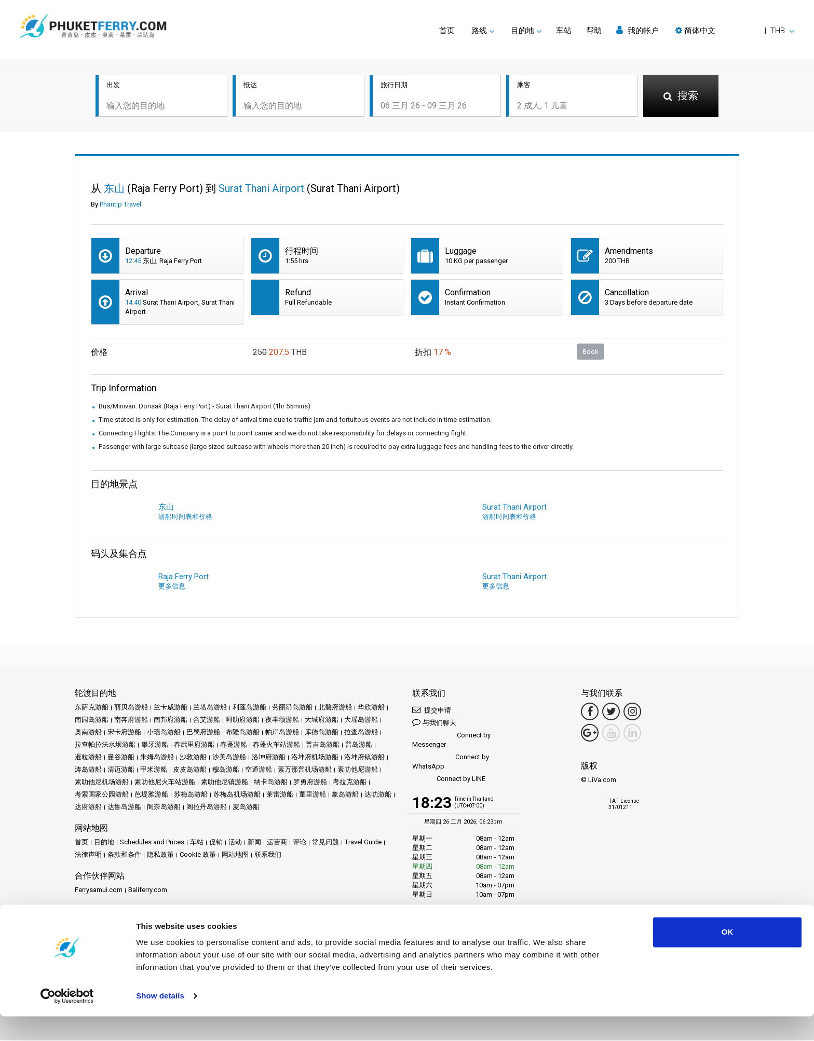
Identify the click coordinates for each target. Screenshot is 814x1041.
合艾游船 (206, 720)
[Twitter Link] (611, 712)
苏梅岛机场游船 (237, 795)
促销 (216, 843)
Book (590, 352)
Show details (160, 1020)
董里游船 (312, 795)
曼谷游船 (120, 758)
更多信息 (171, 587)
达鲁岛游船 (124, 808)
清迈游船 (120, 770)
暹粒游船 (88, 758)
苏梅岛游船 (191, 795)
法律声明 (88, 855)
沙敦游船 (193, 758)
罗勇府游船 (310, 783)
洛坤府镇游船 (364, 758)
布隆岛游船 (243, 733)
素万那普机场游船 (305, 770)
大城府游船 (321, 720)
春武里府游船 (194, 745)
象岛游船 (345, 795)
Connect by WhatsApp (450, 762)
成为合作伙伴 (141, 926)
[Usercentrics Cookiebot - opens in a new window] (67, 1021)
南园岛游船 (91, 720)
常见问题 (325, 843)
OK (728, 956)
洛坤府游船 (269, 758)
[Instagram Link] (632, 712)
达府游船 (88, 808)
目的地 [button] (522, 30)
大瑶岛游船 (361, 720)
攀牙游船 (154, 745)
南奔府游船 (131, 720)
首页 (447, 30)
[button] (734, 30)
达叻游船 (377, 795)
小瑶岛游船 (164, 733)
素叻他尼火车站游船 (164, 783)
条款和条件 (124, 855)
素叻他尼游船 (357, 770)
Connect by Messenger (451, 740)
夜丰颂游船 (282, 720)
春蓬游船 (233, 745)
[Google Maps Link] (590, 734)
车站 (564, 30)
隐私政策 (160, 855)
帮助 (594, 30)
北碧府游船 (335, 708)
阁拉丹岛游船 (206, 808)
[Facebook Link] (590, 712)
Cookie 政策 (198, 855)
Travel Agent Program (199, 926)
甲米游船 (153, 770)
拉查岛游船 (361, 733)
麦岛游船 (246, 808)
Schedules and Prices (152, 843)
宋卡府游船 (124, 733)
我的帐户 (637, 30)
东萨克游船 (91, 708)
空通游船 (258, 770)
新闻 (254, 843)
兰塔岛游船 (210, 708)
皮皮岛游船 (190, 770)
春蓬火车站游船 (276, 745)
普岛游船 (358, 745)
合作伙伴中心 (95, 926)
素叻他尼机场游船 (102, 783)
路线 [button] (479, 30)
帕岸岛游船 (282, 733)
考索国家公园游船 (102, 795)
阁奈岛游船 (164, 808)
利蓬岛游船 (249, 708)
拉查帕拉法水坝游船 (105, 745)
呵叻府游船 (243, 720)
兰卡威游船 (170, 708)
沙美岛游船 (229, 758)
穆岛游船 (225, 770)
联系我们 (267, 855)
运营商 (277, 843)
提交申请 (431, 710)
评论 (299, 843)
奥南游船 (88, 733)
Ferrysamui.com (99, 891)
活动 (235, 843)
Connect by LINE (448, 780)
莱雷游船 (279, 795)
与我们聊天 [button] (434, 723)
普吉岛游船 (323, 745)
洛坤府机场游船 (314, 758)
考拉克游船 (350, 783)
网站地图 (235, 855)
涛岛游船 (88, 770)
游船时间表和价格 (185, 518)
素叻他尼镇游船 (224, 783)
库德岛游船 (321, 733)
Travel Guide (363, 843)
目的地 (104, 843)
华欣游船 (371, 708)
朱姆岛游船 (157, 758)
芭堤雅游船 (151, 795)
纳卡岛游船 (271, 783)
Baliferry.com (147, 891)
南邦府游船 (170, 720)
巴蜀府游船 (203, 733)
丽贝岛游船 (131, 708)
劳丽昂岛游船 (292, 708)
